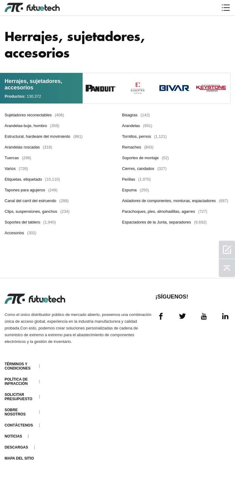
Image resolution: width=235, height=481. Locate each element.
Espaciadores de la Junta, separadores (164, 222)
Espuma (135, 190)
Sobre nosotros (15, 412)
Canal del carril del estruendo (37, 200)
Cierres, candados (144, 168)
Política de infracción (16, 381)
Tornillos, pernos (144, 136)
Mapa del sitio (19, 458)
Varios (16, 168)
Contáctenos (19, 425)
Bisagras (136, 115)
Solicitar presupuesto (18, 397)
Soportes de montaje (145, 158)
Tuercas (18, 158)
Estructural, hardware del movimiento (44, 136)
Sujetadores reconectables (34, 115)
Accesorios (20, 233)
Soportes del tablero (30, 222)
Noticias (13, 436)
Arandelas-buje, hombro (32, 125)
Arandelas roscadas (28, 147)
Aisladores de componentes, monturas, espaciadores (175, 200)
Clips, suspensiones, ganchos (37, 211)
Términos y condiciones (18, 366)
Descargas (16, 447)
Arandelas (137, 125)
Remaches (138, 147)
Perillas (136, 179)
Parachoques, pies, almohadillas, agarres (164, 211)
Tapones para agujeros (31, 190)
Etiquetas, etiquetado (32, 179)
